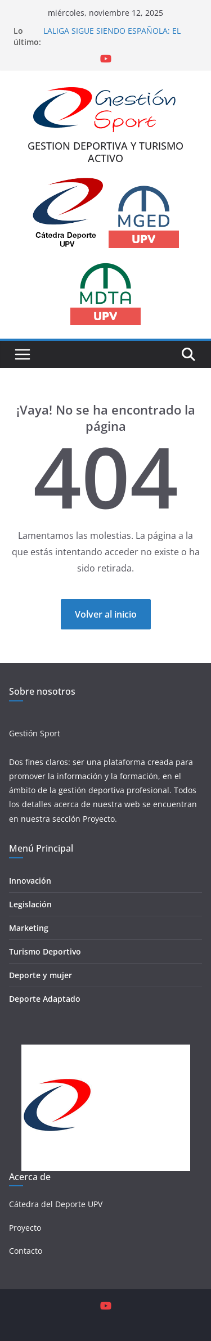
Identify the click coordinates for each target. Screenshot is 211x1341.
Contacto (25, 1250)
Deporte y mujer (40, 975)
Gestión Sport (34, 733)
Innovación (30, 880)
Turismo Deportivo (45, 951)
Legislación (30, 904)
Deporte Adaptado (44, 998)
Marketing (28, 927)
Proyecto (99, 818)
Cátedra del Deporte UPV (55, 1204)
